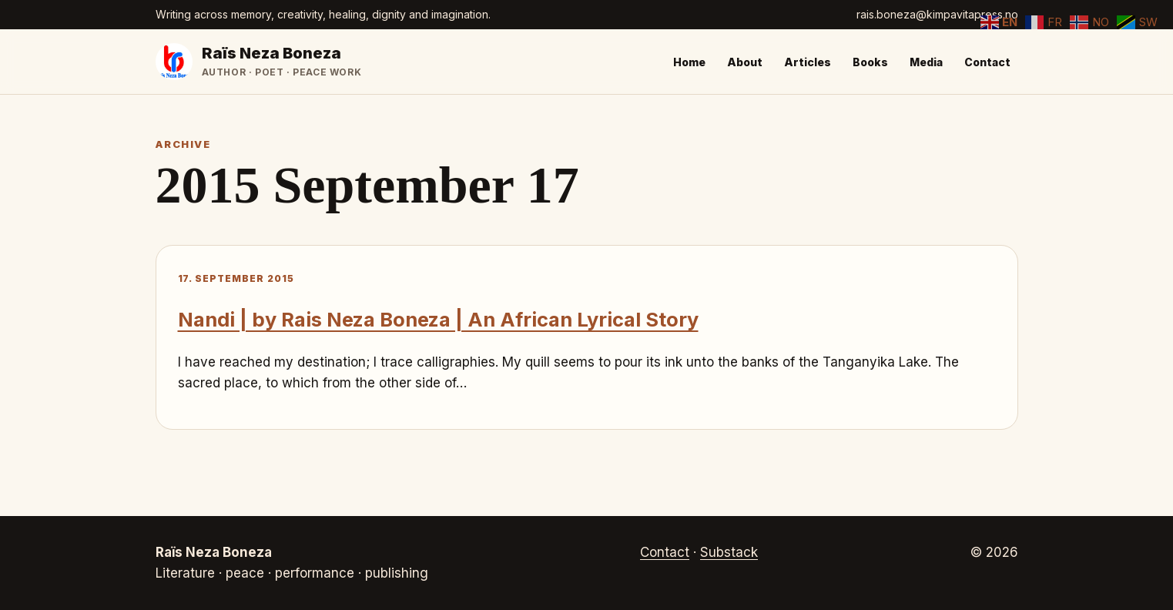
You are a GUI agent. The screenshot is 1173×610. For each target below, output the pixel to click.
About (744, 62)
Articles (807, 62)
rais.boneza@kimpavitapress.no (937, 14)
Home (689, 62)
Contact (987, 62)
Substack (729, 552)
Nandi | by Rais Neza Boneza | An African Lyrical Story (438, 319)
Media (926, 62)
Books (870, 62)
